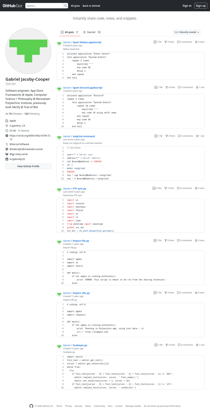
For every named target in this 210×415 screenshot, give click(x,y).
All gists (75, 5)
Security (78, 406)
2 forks (169, 188)
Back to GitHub (91, 5)
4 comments (184, 188)
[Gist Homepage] (13, 6)
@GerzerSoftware (19, 144)
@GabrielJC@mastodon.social (26, 149)
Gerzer (67, 42)
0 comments (184, 41)
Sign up (201, 6)
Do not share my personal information (162, 406)
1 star (200, 87)
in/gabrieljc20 (17, 159)
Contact (119, 406)
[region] (130, 66)
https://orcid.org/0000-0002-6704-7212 (30, 137)
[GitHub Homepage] (31, 406)
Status (88, 406)
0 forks (169, 41)
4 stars (200, 188)
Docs (110, 406)
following (31, 113)
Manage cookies (133, 406)
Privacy (68, 406)
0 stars (200, 41)
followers (14, 113)
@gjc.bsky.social (19, 154)
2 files (157, 188)
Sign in (187, 6)
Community (99, 406)
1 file (158, 41)
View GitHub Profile (28, 166)
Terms (59, 406)
